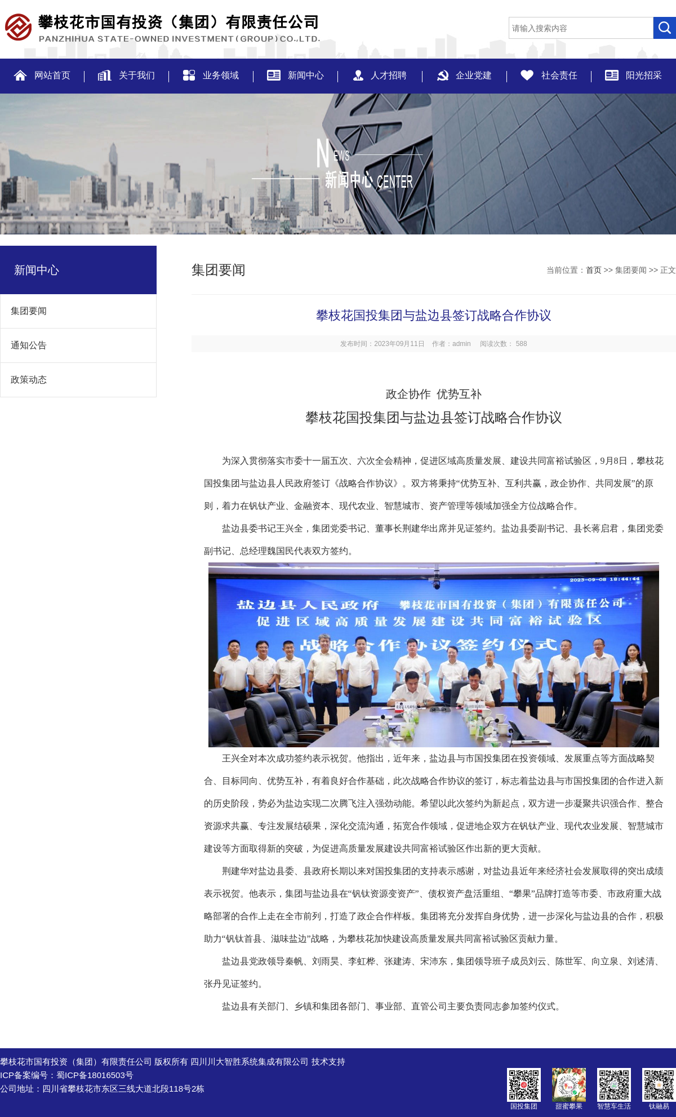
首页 (594, 269)
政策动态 (24, 379)
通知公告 (24, 345)
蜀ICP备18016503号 (95, 1075)
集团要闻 (24, 311)
